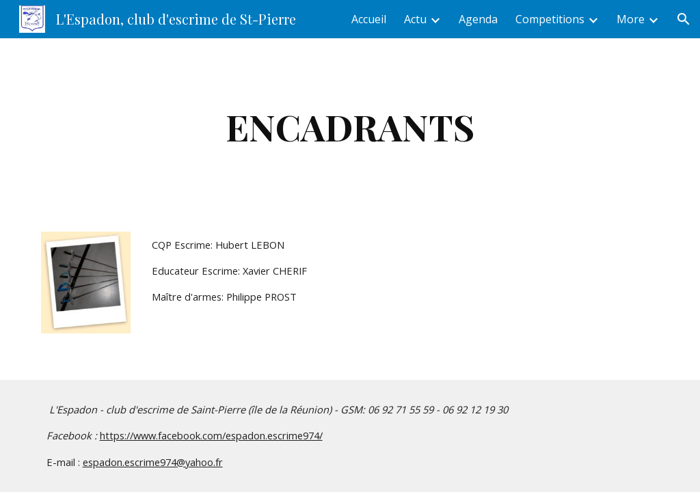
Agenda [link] (478, 19)
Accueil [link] (368, 19)
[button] (683, 19)
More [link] (631, 19)
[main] (350, 127)
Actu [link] (415, 19)
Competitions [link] (549, 19)
